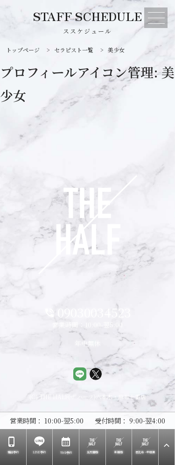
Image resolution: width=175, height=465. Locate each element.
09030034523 (87, 313)
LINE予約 (39, 445)
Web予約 (66, 445)
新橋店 (119, 445)
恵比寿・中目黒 (145, 445)
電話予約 (12, 445)
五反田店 (92, 445)
